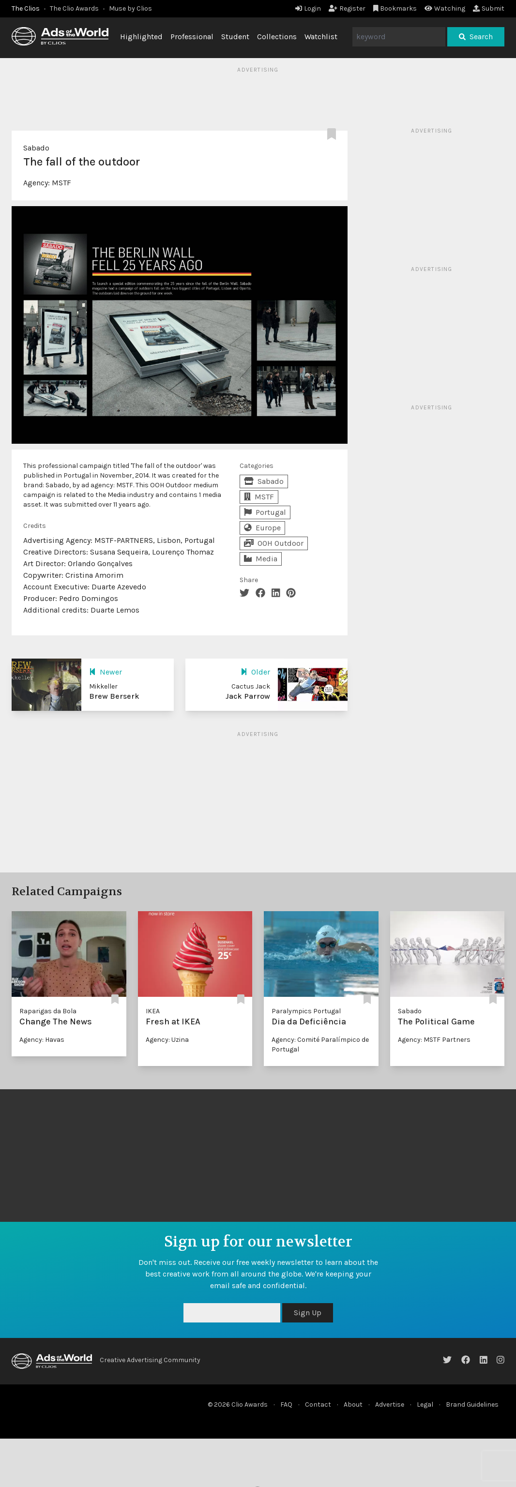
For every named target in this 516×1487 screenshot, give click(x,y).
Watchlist (320, 36)
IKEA (153, 1011)
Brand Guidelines (472, 1404)
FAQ (286, 1404)
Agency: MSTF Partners (434, 1040)
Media (260, 558)
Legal (425, 1404)
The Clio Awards (74, 8)
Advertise (389, 1404)
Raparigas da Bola (47, 1011)
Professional (191, 36)
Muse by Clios (130, 8)
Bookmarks (395, 8)
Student (235, 36)
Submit (488, 8)
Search (476, 36)
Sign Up (307, 1312)
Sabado (36, 147)
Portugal (265, 512)
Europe (262, 527)
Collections (277, 36)
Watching (445, 8)
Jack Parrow (248, 696)
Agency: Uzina (167, 1040)
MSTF (61, 182)
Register (347, 8)
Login (308, 8)
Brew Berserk (114, 696)
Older (255, 671)
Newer (105, 671)
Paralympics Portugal (306, 1011)
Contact (318, 1404)
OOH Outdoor (274, 543)
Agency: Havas (41, 1040)
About (353, 1404)
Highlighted (141, 36)
